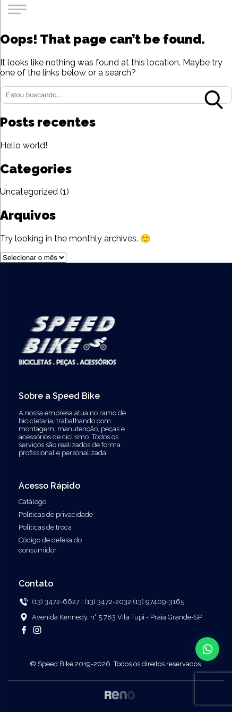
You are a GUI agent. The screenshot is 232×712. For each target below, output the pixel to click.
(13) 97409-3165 (158, 602)
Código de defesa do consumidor (50, 545)
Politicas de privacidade (56, 514)
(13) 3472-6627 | (57, 602)
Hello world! (23, 145)
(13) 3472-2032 (108, 602)
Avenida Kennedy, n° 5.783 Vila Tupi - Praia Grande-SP (117, 617)
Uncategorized (29, 192)
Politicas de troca (45, 527)
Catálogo (32, 502)
